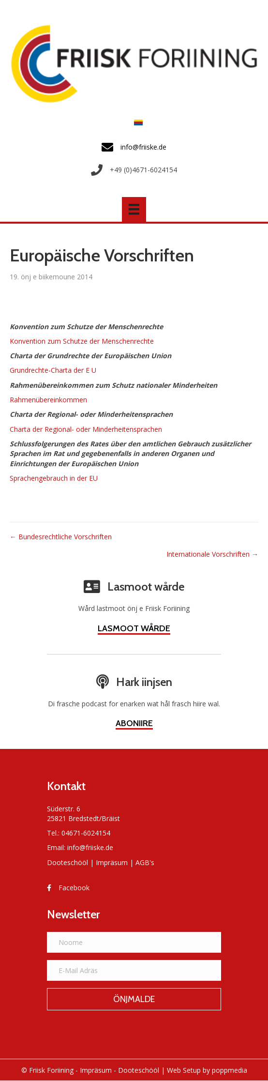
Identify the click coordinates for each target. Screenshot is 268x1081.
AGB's (144, 862)
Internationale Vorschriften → (212, 554)
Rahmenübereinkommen (48, 399)
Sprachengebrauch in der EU (54, 478)
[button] (134, 999)
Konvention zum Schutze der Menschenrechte (82, 341)
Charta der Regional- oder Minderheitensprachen (86, 429)
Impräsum (112, 862)
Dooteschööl (67, 862)
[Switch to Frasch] (136, 122)
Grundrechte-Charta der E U (53, 370)
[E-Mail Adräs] (134, 970)
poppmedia (229, 1070)
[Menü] (134, 209)
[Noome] (134, 942)
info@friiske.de (90, 847)
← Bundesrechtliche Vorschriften (61, 536)
